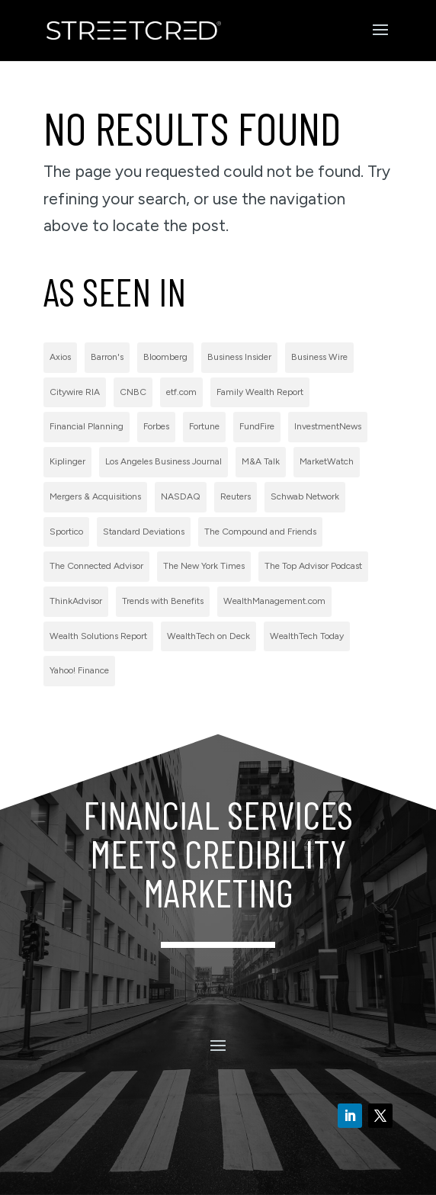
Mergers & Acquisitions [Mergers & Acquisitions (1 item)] (95, 496)
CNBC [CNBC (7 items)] (133, 392)
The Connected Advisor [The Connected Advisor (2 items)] (96, 566)
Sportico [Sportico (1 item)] (66, 531)
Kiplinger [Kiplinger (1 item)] (67, 461)
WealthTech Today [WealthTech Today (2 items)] (307, 636)
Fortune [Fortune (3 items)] (204, 426)
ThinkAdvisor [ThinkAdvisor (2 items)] (76, 601)
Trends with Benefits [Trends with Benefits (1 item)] (163, 601)
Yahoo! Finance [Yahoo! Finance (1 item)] (79, 670)
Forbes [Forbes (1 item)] (156, 426)
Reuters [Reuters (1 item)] (235, 496)
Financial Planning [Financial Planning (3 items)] (86, 426)
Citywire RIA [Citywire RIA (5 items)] (75, 392)
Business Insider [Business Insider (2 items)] (239, 357)
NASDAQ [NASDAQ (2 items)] (180, 496)
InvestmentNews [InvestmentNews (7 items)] (327, 426)
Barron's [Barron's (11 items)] (107, 357)
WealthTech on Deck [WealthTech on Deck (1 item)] (208, 636)
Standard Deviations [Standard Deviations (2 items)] (143, 531)
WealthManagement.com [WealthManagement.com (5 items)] (274, 601)
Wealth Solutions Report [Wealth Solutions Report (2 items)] (98, 636)
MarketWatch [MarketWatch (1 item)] (327, 461)
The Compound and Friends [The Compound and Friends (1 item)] (260, 531)
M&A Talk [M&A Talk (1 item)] (261, 461)
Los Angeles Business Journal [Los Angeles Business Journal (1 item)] (163, 461)
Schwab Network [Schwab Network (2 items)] (305, 496)
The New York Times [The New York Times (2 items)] (204, 566)
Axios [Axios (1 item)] (60, 357)
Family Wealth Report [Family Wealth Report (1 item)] (259, 392)
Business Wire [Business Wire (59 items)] (319, 357)
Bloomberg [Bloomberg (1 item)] (165, 357)
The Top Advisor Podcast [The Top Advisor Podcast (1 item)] (313, 566)
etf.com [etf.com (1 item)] (181, 392)
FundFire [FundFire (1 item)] (256, 426)
